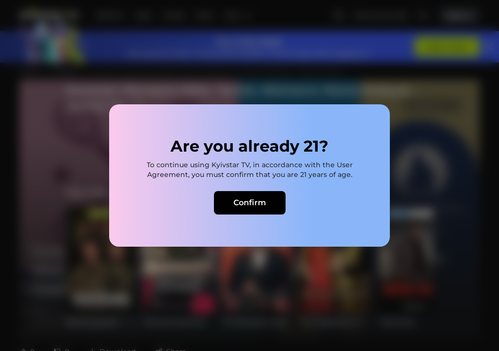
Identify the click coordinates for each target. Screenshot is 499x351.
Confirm (249, 202)
